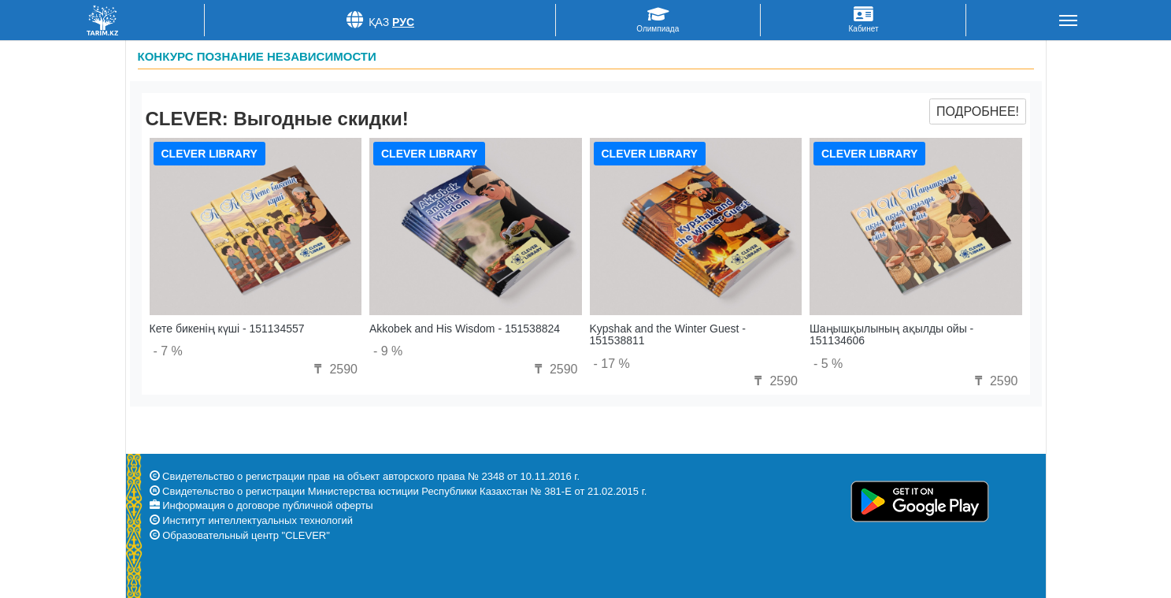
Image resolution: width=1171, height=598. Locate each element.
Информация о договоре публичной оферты (267, 505)
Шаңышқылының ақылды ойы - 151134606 (891, 334)
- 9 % (387, 351)
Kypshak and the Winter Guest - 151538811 (668, 334)
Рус (403, 22)
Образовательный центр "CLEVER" (246, 535)
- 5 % (828, 363)
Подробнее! (977, 111)
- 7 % (168, 351)
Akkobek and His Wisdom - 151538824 (464, 328)
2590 (334, 369)
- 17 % (612, 363)
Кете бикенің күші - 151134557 (227, 328)
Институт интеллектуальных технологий (257, 520)
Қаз (379, 22)
